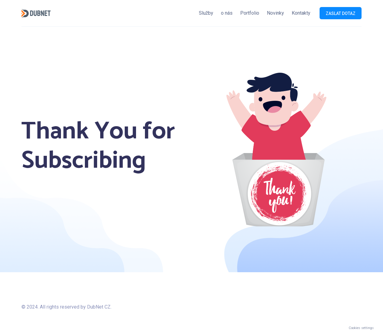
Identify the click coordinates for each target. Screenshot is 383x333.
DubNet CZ (98, 307)
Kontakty (301, 13)
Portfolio (249, 13)
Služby (206, 13)
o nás (227, 13)
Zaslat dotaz (340, 13)
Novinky (275, 13)
